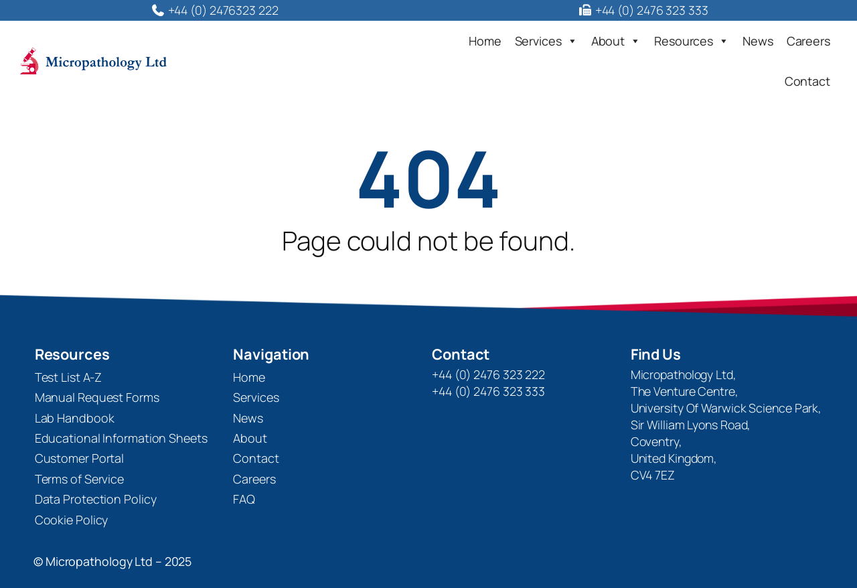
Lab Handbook (74, 418)
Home (485, 41)
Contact (807, 81)
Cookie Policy (71, 520)
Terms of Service (79, 479)
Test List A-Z (68, 377)
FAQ (244, 499)
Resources (691, 41)
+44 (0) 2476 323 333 (642, 10)
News (758, 41)
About (616, 41)
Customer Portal (80, 458)
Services (546, 41)
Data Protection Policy (96, 499)
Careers (808, 41)
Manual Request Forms (97, 397)
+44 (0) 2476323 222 (214, 10)
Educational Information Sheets (121, 438)
